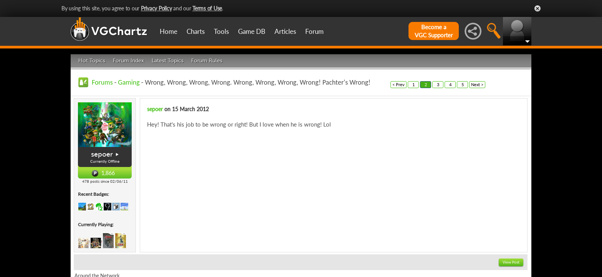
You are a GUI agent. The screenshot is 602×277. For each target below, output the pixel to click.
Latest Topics (168, 60)
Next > (477, 84)
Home (168, 31)
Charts (196, 31)
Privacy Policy (156, 8)
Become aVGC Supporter (434, 30)
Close (537, 8)
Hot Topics (91, 60)
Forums (102, 82)
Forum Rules (206, 60)
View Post (511, 262)
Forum (314, 31)
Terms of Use (207, 8)
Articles (285, 31)
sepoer (102, 154)
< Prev (398, 84)
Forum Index (128, 60)
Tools (221, 31)
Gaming (128, 82)
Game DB (251, 31)
